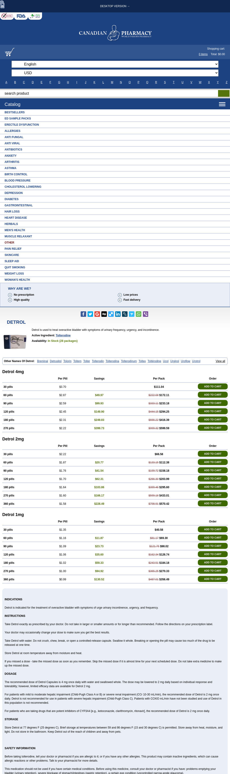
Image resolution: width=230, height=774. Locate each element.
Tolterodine (63, 335)
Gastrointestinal (19, 205)
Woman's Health (17, 279)
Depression (14, 193)
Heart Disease (16, 217)
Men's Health (15, 230)
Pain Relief (13, 248)
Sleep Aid (12, 261)
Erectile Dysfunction (22, 124)
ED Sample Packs (18, 118)
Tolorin (67, 361)
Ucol (165, 361)
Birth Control (16, 174)
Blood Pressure (18, 180)
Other (9, 242)
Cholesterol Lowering (23, 186)
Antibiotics (13, 149)
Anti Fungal (14, 137)
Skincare (12, 255)
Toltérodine (154, 361)
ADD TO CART (212, 386)
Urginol (174, 361)
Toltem (77, 361)
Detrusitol (56, 361)
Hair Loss (12, 211)
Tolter (86, 361)
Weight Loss (14, 273)
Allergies (12, 131)
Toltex (142, 361)
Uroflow (185, 361)
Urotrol (196, 361)
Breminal (42, 361)
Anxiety (11, 155)
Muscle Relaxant (18, 236)
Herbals (11, 224)
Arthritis (12, 162)
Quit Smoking (15, 267)
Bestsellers (15, 112)
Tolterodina (112, 361)
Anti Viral (12, 143)
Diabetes (12, 199)
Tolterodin (98, 361)
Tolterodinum (129, 361)
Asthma (10, 168)
